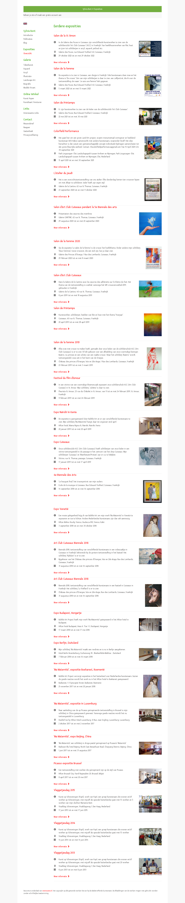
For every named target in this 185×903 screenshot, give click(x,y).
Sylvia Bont (87, 9)
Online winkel (31, 94)
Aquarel (26, 69)
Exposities (29, 49)
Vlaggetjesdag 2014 (64, 823)
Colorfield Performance (66, 131)
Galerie (27, 60)
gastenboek (28, 131)
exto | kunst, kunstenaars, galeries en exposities (32, 9)
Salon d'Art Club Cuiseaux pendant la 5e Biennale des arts (85, 207)
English (25, 24)
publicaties (27, 39)
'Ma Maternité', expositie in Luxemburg (75, 703)
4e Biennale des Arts (65, 475)
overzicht (27, 53)
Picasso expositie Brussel (68, 763)
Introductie (28, 35)
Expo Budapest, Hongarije (68, 613)
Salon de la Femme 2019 (67, 342)
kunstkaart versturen (32, 102)
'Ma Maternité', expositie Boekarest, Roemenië (79, 669)
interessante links (31, 113)
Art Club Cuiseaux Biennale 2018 (71, 543)
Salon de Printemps (64, 102)
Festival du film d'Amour (67, 378)
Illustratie (27, 76)
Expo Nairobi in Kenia (65, 412)
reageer (26, 127)
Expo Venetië (61, 509)
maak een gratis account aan (49, 15)
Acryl (25, 72)
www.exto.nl (47, 891)
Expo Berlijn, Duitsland (66, 642)
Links (26, 108)
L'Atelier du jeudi (63, 173)
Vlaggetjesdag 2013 (64, 852)
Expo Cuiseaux (62, 442)
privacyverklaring (30, 135)
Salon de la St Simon (65, 35)
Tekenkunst (28, 65)
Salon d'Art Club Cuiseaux (67, 275)
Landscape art (29, 80)
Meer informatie (62, 62)
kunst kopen (28, 98)
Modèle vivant (29, 88)
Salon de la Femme (64, 68)
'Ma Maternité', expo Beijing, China (72, 736)
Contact (27, 119)
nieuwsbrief (28, 123)
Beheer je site (29, 15)
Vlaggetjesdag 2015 (64, 790)
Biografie (27, 84)
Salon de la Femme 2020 (67, 241)
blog (25, 43)
